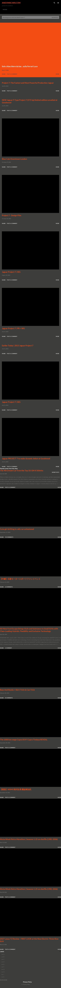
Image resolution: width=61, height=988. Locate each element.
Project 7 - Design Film (11, 215)
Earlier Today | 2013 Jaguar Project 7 (17, 345)
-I (3, 974)
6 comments (9, 587)
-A (3, 954)
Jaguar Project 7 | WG (11, 272)
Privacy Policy (26, 984)
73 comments (9, 537)
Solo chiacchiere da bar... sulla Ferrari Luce (20, 66)
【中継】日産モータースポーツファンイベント (20, 579)
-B (3, 957)
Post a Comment (12, 74)
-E (3, 964)
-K (3, 977)
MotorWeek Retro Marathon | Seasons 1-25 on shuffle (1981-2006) (29, 839)
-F (3, 967)
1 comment (8, 648)
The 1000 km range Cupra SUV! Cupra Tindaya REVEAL (23, 739)
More (57, 74)
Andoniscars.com (11, 3)
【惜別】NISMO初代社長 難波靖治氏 (15, 789)
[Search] (54, 3)
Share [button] (4, 74)
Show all (55, 17)
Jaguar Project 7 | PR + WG (13, 328)
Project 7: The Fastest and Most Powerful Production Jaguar (28, 83)
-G (3, 969)
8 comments (9, 697)
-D (3, 962)
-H (3, 972)
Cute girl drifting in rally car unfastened (17, 529)
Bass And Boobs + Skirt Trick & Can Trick (17, 690)
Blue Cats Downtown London (14, 159)
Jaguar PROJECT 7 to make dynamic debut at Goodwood (26, 458)
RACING (5, 9)
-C (3, 959)
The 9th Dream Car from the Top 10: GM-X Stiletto (21, 470)
